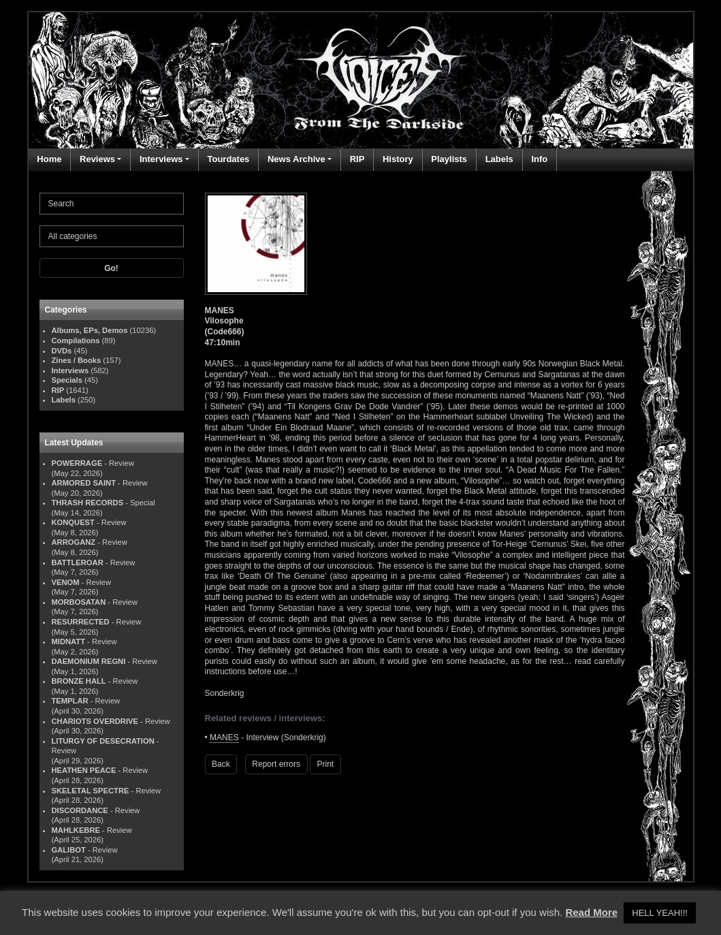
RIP (357, 159)
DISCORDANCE (80, 810)
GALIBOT (69, 850)
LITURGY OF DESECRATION (103, 741)
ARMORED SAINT (84, 483)
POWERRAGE (77, 463)
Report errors (276, 764)
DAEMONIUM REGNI (89, 661)
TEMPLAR (70, 701)
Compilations (76, 340)
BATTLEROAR (77, 562)
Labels (499, 159)
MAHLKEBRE (76, 830)
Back (221, 764)
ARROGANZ (74, 542)
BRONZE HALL (79, 681)
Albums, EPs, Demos (90, 330)
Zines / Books (76, 360)
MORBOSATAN (79, 602)
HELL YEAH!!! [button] (660, 913)
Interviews (161, 159)
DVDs (62, 351)
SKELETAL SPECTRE (90, 791)
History (398, 159)
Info (539, 159)
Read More (591, 912)
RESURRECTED (81, 622)
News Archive (296, 159)
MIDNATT (69, 641)
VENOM (66, 582)
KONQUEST (73, 522)
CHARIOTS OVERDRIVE (95, 721)
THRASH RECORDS (88, 502)
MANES (224, 737)
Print (325, 764)
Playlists (449, 159)
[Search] (111, 204)
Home (49, 159)
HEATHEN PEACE (84, 770)
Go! (111, 268)
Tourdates (228, 159)
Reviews (97, 159)
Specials (67, 380)
